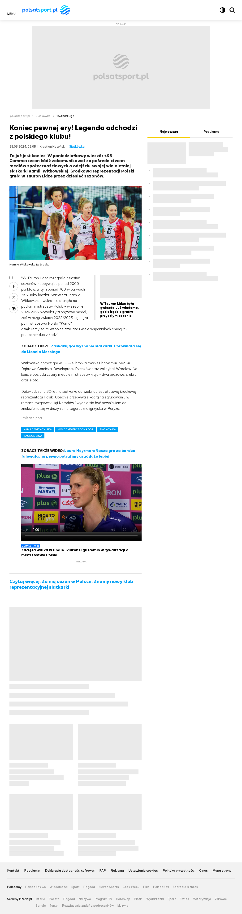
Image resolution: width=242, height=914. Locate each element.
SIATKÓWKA (107, 429)
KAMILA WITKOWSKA (38, 429)
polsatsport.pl (20, 116)
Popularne (211, 131)
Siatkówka (43, 116)
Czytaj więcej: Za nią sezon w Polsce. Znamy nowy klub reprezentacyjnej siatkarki (71, 584)
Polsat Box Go (35, 887)
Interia (40, 899)
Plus (146, 887)
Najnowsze (169, 131)
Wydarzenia (155, 899)
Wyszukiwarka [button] (232, 10)
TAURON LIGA (33, 436)
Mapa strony (222, 871)
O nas (203, 871)
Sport (75, 887)
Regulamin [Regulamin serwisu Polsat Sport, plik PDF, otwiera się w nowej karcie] (32, 871)
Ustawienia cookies (143, 871)
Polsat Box (161, 887)
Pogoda (89, 887)
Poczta (54, 899)
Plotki (138, 899)
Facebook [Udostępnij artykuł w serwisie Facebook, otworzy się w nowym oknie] (14, 286)
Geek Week (131, 887)
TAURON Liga (65, 116)
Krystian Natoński (52, 147)
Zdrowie (221, 899)
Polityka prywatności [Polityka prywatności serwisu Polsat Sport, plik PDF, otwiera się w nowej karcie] (178, 871)
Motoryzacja (202, 899)
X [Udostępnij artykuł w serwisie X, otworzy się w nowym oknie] (14, 297)
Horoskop (123, 899)
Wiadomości (59, 887)
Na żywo (85, 899)
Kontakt (13, 871)
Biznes (184, 899)
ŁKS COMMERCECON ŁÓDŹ (76, 429)
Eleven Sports (109, 887)
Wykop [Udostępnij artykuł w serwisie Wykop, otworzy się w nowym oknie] (14, 309)
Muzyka (122, 906)
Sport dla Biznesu (185, 887)
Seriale (41, 906)
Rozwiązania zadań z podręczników (88, 906)
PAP (102, 871)
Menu (11, 14)
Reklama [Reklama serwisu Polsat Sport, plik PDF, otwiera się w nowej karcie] (117, 871)
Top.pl (54, 906)
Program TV (103, 899)
